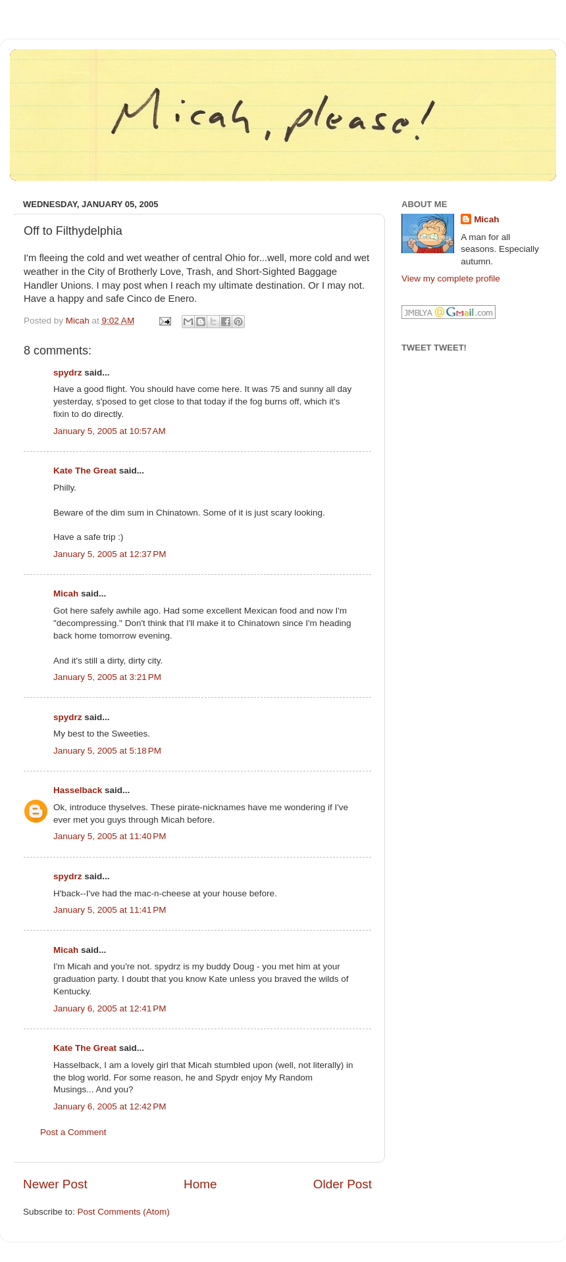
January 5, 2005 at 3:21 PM (107, 677)
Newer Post (55, 1184)
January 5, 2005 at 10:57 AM (109, 431)
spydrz (67, 372)
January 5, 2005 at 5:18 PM (107, 751)
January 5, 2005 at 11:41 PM (110, 910)
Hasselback (77, 790)
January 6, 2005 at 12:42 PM (110, 1106)
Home (200, 1184)
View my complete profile (450, 278)
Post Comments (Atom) (124, 1212)
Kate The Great (84, 470)
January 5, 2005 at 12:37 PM (110, 554)
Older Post (342, 1184)
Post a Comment (73, 1132)
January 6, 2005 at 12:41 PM (110, 1008)
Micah (65, 593)
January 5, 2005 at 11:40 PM (110, 836)
